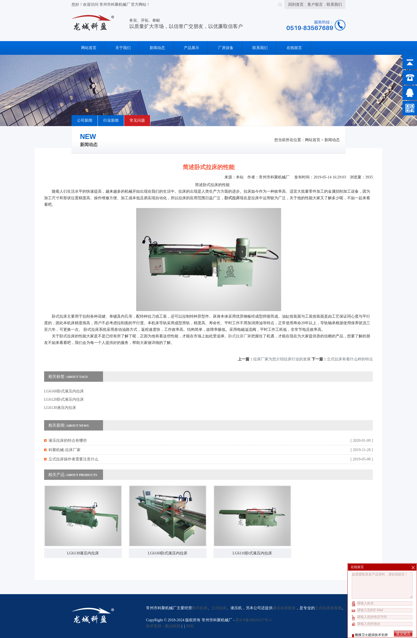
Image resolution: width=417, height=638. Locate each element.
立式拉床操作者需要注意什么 (73, 459)
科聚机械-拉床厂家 (64, 450)
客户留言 (315, 4)
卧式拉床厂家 (239, 336)
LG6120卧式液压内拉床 (64, 399)
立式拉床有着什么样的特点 (350, 359)
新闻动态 (157, 48)
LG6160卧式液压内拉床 (64, 391)
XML (190, 626)
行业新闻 (111, 120)
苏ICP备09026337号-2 (253, 620)
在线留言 (294, 48)
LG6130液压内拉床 (60, 408)
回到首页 (296, 4)
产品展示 (191, 48)
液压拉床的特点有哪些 (67, 440)
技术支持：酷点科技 (163, 626)
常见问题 (137, 120)
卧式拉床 (199, 608)
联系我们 (334, 4)
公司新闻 (84, 120)
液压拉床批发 (284, 608)
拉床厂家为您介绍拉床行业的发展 (282, 359)
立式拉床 (219, 608)
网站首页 (88, 48)
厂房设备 (225, 48)
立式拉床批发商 (328, 608)
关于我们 (123, 48)
